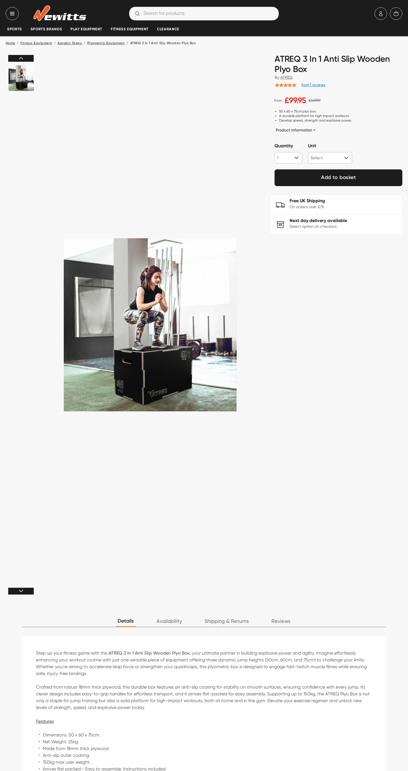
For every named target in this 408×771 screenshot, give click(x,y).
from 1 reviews (313, 84)
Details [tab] (126, 621)
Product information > (295, 130)
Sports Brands (46, 29)
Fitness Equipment (129, 29)
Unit (312, 146)
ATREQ (286, 77)
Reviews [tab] (280, 621)
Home (10, 43)
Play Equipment (86, 29)
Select (316, 157)
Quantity (284, 146)
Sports (14, 29)
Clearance (168, 29)
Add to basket (338, 177)
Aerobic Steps (70, 43)
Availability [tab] (169, 621)
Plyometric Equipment (106, 43)
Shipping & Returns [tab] (227, 621)
